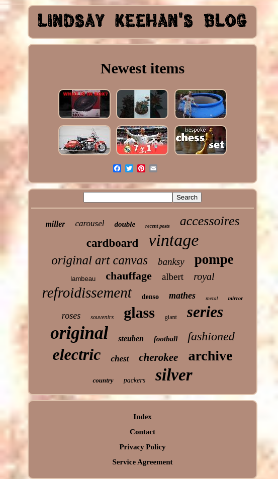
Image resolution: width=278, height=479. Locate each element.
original (79, 333)
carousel (89, 223)
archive (210, 355)
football (166, 339)
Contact (142, 432)
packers (135, 380)
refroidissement (87, 292)
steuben (131, 338)
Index (142, 417)
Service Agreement (142, 462)
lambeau (83, 278)
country (102, 380)
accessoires (210, 221)
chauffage (129, 275)
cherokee (158, 357)
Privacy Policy (142, 447)
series (205, 312)
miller (55, 224)
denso (150, 297)
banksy (171, 261)
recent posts (157, 226)
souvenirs (102, 317)
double (124, 224)
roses (71, 316)
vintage (173, 240)
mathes (182, 296)
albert (172, 276)
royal (204, 276)
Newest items (142, 68)
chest (120, 358)
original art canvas (99, 260)
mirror (235, 298)
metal (212, 298)
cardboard (112, 243)
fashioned (211, 336)
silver (173, 375)
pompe (214, 259)
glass (139, 312)
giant (171, 317)
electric (76, 354)
